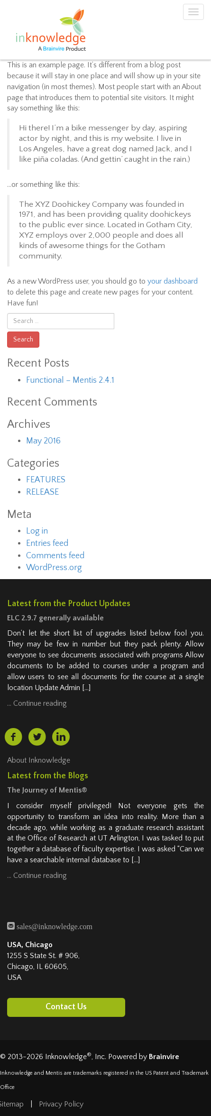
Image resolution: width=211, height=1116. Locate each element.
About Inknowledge (38, 760)
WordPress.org (54, 567)
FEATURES (45, 480)
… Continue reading (37, 703)
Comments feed (55, 556)
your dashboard (172, 281)
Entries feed (47, 543)
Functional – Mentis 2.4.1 (70, 380)
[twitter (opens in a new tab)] (37, 737)
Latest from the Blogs (47, 776)
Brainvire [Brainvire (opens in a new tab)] (164, 1056)
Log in (37, 531)
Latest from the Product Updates (68, 604)
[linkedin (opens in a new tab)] (61, 737)
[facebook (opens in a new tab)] (13, 737)
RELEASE (42, 492)
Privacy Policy (61, 1104)
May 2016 (43, 441)
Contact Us (66, 1006)
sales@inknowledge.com (53, 926)
